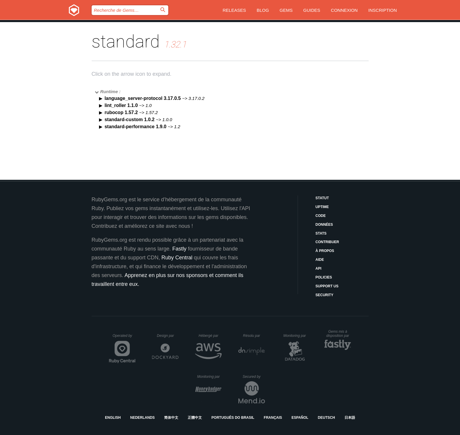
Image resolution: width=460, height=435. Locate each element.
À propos (325, 251)
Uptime (322, 207)
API (318, 268)
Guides (311, 10)
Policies (324, 277)
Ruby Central (176, 258)
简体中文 (171, 418)
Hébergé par (210, 336)
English (113, 418)
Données (324, 225)
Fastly (179, 249)
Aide (320, 260)
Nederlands (142, 418)
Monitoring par (295, 336)
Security (325, 295)
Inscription (382, 10)
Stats (321, 233)
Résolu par (254, 336)
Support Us (327, 286)
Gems (286, 10)
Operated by (124, 338)
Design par (168, 336)
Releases (234, 10)
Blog (263, 10)
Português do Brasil (233, 418)
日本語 (349, 418)
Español (299, 418)
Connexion (344, 10)
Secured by (254, 377)
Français (273, 418)
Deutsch (326, 418)
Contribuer (327, 242)
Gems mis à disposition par (338, 333)
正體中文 (195, 418)
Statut (322, 198)
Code (321, 216)
